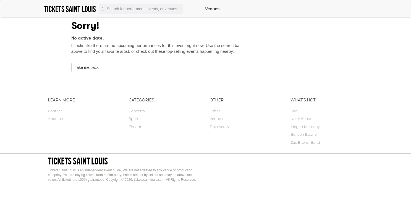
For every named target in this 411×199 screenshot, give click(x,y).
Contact (55, 111)
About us (56, 118)
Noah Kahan (301, 118)
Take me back (87, 67)
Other (215, 111)
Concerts (137, 111)
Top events (219, 126)
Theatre (135, 126)
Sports (134, 118)
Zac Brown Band (305, 142)
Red (294, 111)
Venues (212, 8)
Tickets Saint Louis (78, 161)
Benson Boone (303, 134)
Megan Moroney (305, 126)
